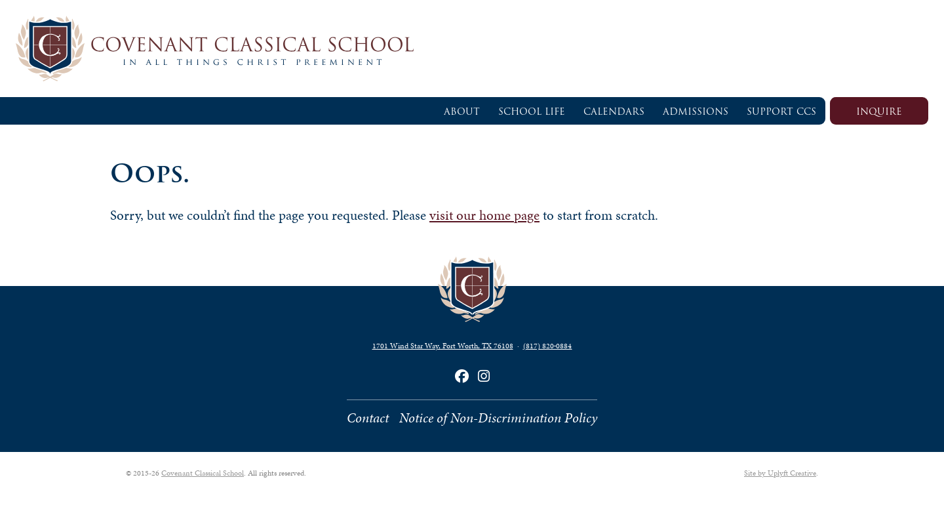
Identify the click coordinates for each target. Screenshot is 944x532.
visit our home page (484, 215)
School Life (531, 111)
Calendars (613, 111)
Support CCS (781, 111)
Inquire (879, 111)
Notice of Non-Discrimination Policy (498, 418)
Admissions (695, 111)
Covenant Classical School (202, 473)
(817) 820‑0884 (547, 345)
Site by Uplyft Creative (780, 473)
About (462, 111)
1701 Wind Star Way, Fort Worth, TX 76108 (442, 345)
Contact (368, 418)
